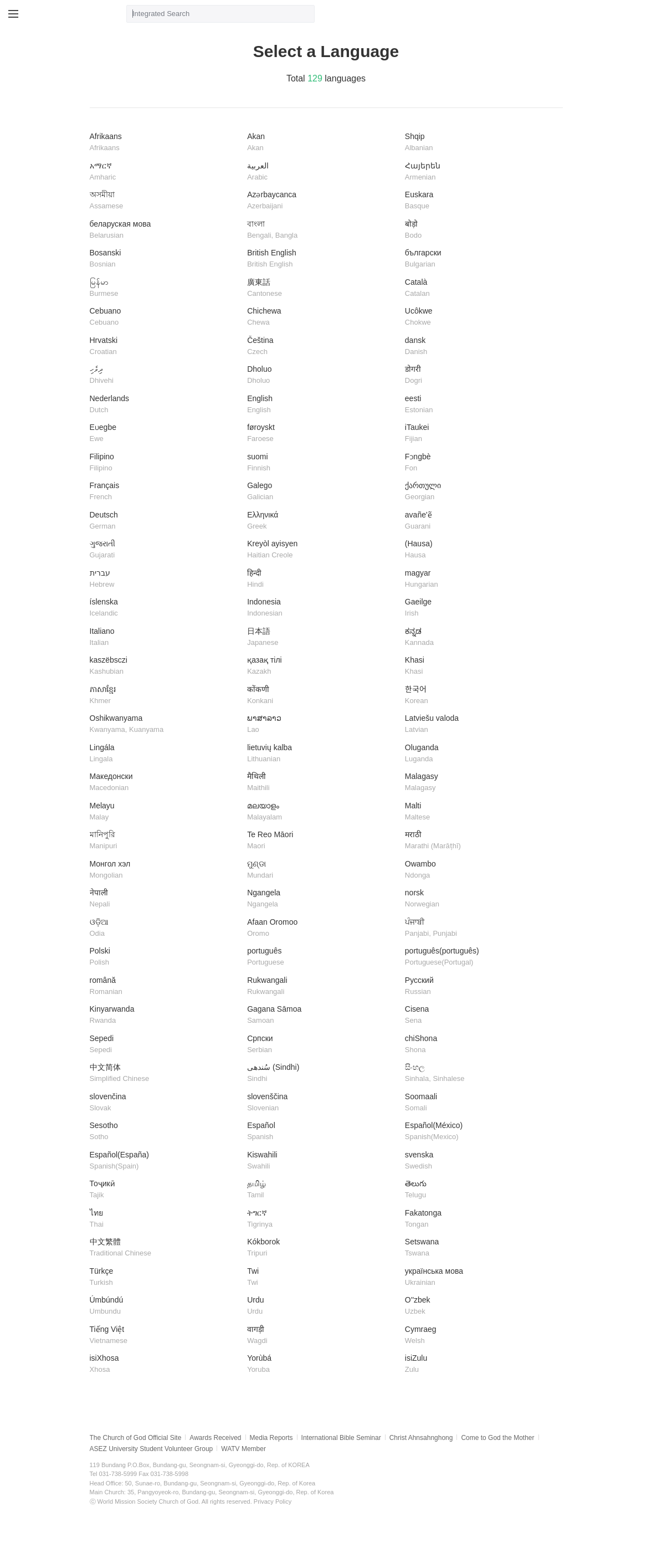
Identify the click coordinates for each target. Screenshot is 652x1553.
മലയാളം (322, 812)
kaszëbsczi (164, 666)
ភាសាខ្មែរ (164, 695)
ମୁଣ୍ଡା (322, 870)
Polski (164, 957)
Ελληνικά (322, 521)
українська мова (480, 1277)
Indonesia (322, 608)
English (322, 405)
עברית (164, 579)
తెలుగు (480, 1190)
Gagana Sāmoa (322, 1015)
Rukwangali (322, 986)
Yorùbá (322, 1364)
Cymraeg (480, 1335)
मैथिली (322, 782)
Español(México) (480, 1131)
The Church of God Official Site (136, 1438)
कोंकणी (322, 695)
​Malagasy (480, 782)
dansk (480, 346)
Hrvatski (164, 346)
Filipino (164, 463)
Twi (322, 1277)
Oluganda (480, 754)
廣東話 (322, 288)
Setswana (480, 1248)
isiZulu (480, 1364)
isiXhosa (164, 1364)
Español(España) (164, 1161)
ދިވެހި (164, 375)
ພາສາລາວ (322, 724)
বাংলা (322, 230)
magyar (480, 579)
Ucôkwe (480, 317)
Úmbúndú (164, 1306)
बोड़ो (480, 230)
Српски (322, 1044)
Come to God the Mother (497, 1438)
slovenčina (164, 1103)
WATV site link (38, 13)
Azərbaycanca (322, 201)
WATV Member (243, 1449)
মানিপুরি (164, 841)
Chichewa (322, 317)
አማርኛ (164, 172)
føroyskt (322, 433)
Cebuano (164, 317)
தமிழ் (322, 1190)
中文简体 (164, 1073)
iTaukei (480, 433)
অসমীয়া (164, 201)
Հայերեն (480, 172)
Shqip (480, 142)
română (164, 986)
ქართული (480, 492)
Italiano (164, 637)
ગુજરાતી (164, 550)
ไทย (164, 1219)
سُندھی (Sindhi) (322, 1073)
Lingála (164, 754)
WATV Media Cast (81, 13)
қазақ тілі (322, 666)
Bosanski (164, 259)
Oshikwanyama (164, 724)
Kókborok (322, 1248)
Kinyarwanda (164, 1015)
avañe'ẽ (480, 521)
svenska (480, 1161)
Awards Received (215, 1438)
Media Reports (271, 1438)
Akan (322, 142)
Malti (480, 812)
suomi (322, 463)
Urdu (322, 1306)
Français (164, 492)
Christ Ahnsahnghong (421, 1438)
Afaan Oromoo (322, 928)
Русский (480, 986)
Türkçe (164, 1277)
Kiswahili (322, 1161)
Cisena (480, 1015)
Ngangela (322, 899)
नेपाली (164, 899)
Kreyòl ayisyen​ (322, 550)
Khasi (480, 666)
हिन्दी (322, 579)
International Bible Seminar (341, 1438)
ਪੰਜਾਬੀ (480, 928)
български (480, 259)
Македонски (164, 782)
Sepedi (164, 1044)
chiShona (480, 1044)
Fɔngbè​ (480, 463)
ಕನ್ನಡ (480, 637)
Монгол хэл (164, 870)
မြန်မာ (164, 288)
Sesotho (164, 1131)
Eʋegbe (164, 433)
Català (480, 288)
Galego (322, 492)
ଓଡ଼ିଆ (164, 928)
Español (322, 1131)
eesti (480, 405)
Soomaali (480, 1103)
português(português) (480, 957)
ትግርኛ (322, 1219)
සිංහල (480, 1073)
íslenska (164, 608)
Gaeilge (480, 608)
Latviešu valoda (480, 724)
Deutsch (164, 521)
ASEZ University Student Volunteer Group (151, 1449)
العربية (322, 172)
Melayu (164, 812)
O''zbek (480, 1306)
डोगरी (480, 375)
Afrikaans (164, 142)
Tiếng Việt (164, 1335)
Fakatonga (480, 1219)
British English (322, 259)
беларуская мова (164, 230)
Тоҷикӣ (164, 1190)
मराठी (480, 841)
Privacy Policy (272, 1501)
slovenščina (322, 1103)
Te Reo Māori (322, 841)
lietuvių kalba (322, 754)
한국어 (480, 695)
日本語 (322, 637)
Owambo (480, 870)
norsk (480, 899)
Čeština (322, 346)
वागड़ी (322, 1335)
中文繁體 (164, 1248)
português (322, 957)
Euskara (480, 201)
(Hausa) (480, 550)
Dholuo (322, 375)
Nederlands (164, 405)
